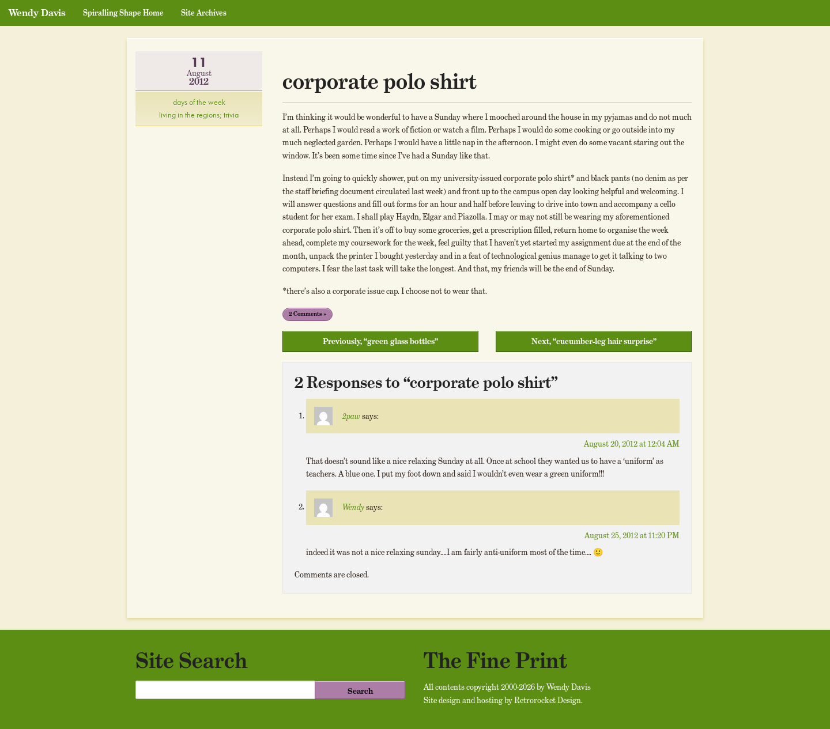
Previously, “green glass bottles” (380, 341)
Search (360, 691)
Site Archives (204, 13)
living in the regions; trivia (199, 114)
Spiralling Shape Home (123, 13)
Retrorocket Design (547, 700)
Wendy (353, 507)
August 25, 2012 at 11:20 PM (632, 535)
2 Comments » (307, 314)
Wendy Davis (37, 12)
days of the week (199, 102)
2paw (351, 416)
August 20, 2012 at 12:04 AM (632, 444)
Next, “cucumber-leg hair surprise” (594, 341)
